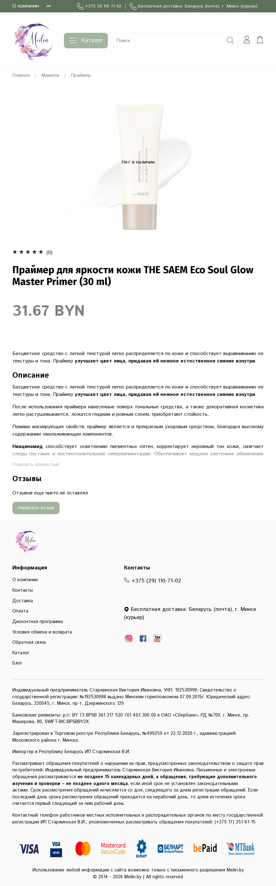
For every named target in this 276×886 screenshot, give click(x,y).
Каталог (86, 41)
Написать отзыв (36, 507)
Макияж (50, 75)
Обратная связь (29, 642)
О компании (25, 6)
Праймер (81, 75)
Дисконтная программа (37, 622)
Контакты (22, 590)
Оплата (20, 611)
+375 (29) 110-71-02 (152, 581)
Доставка (22, 601)
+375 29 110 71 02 (99, 6)
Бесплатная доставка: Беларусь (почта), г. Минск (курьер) (193, 6)
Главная (21, 75)
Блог (17, 663)
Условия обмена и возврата (42, 632)
